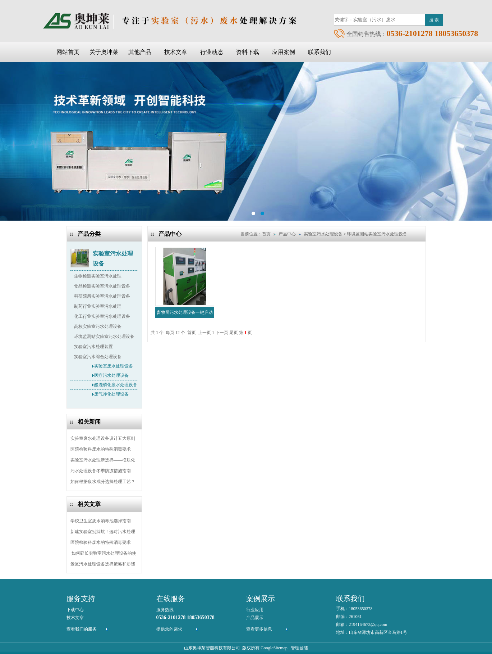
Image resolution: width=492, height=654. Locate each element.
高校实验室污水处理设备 (97, 326)
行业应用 (254, 609)
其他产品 (139, 52)
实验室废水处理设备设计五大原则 (102, 438)
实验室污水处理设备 (113, 255)
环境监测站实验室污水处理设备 (104, 336)
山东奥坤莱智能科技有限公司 (212, 647)
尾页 (233, 332)
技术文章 (175, 52)
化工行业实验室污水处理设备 (102, 316)
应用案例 (283, 52)
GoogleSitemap (274, 647)
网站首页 (67, 52)
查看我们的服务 (81, 629)
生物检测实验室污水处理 (97, 276)
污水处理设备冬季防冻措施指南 (100, 470)
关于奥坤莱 (103, 52)
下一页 (221, 332)
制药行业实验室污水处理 (97, 306)
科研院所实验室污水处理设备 (102, 296)
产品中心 (287, 233)
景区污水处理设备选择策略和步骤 (102, 564)
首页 (266, 233)
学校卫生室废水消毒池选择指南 (100, 520)
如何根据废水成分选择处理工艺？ (102, 481)
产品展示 (254, 617)
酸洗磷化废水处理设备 (115, 384)
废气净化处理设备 (111, 394)
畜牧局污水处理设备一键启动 (185, 312)
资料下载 (247, 52)
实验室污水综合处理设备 (97, 356)
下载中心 (75, 609)
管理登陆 (299, 647)
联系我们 (319, 52)
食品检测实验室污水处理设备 (102, 286)
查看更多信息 (259, 629)
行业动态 (211, 52)
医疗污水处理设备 (111, 375)
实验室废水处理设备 (113, 366)
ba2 (246, 141)
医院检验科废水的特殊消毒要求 (100, 449)
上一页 (204, 332)
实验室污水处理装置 (93, 346)
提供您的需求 (169, 629)
